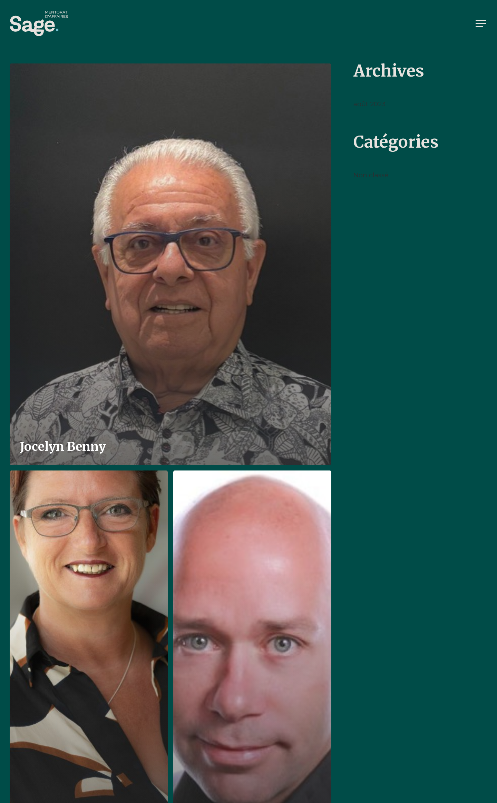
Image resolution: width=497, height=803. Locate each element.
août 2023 (369, 104)
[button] (481, 23)
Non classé (370, 175)
